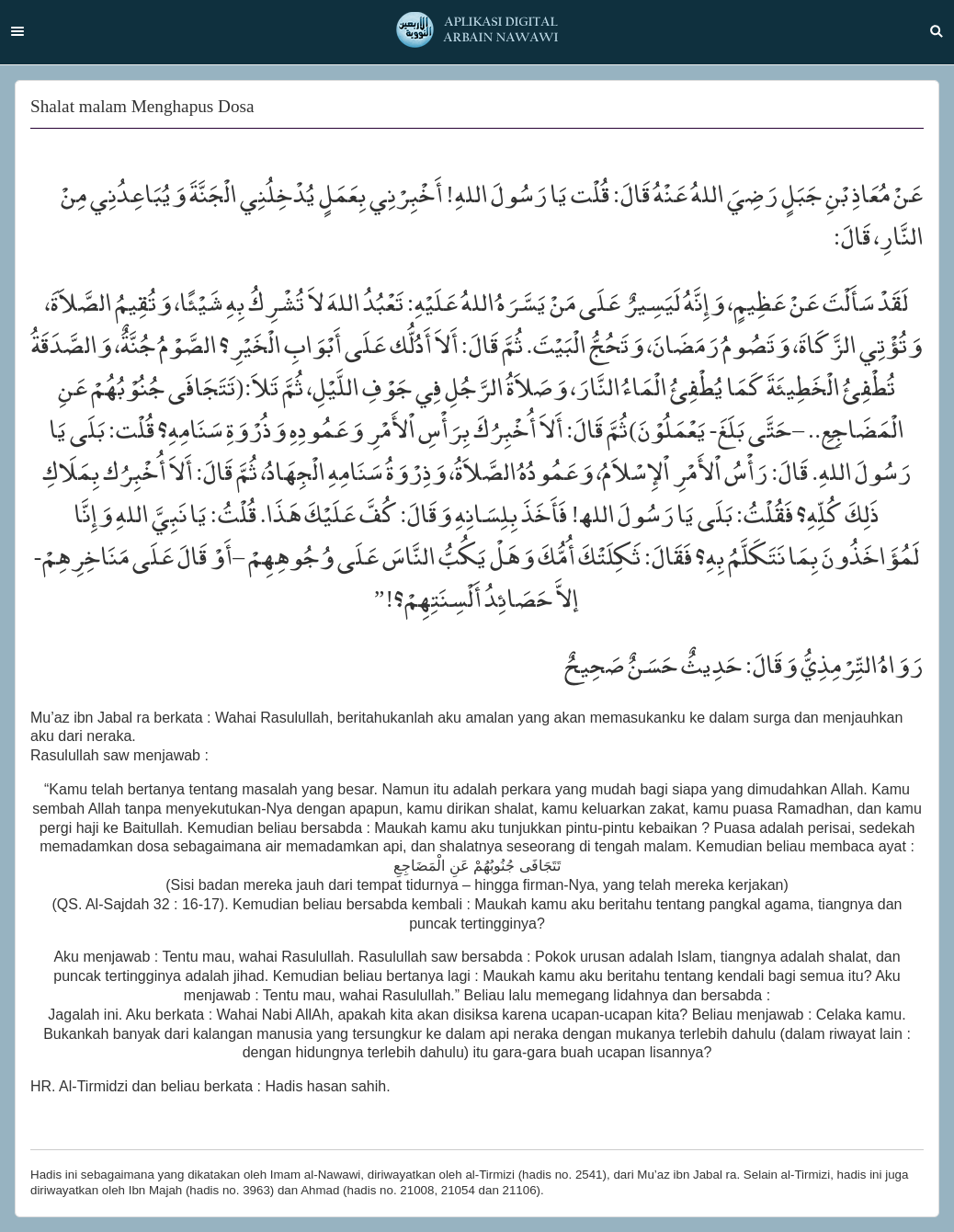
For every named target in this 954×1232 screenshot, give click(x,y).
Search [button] (936, 31)
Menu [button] (17, 31)
